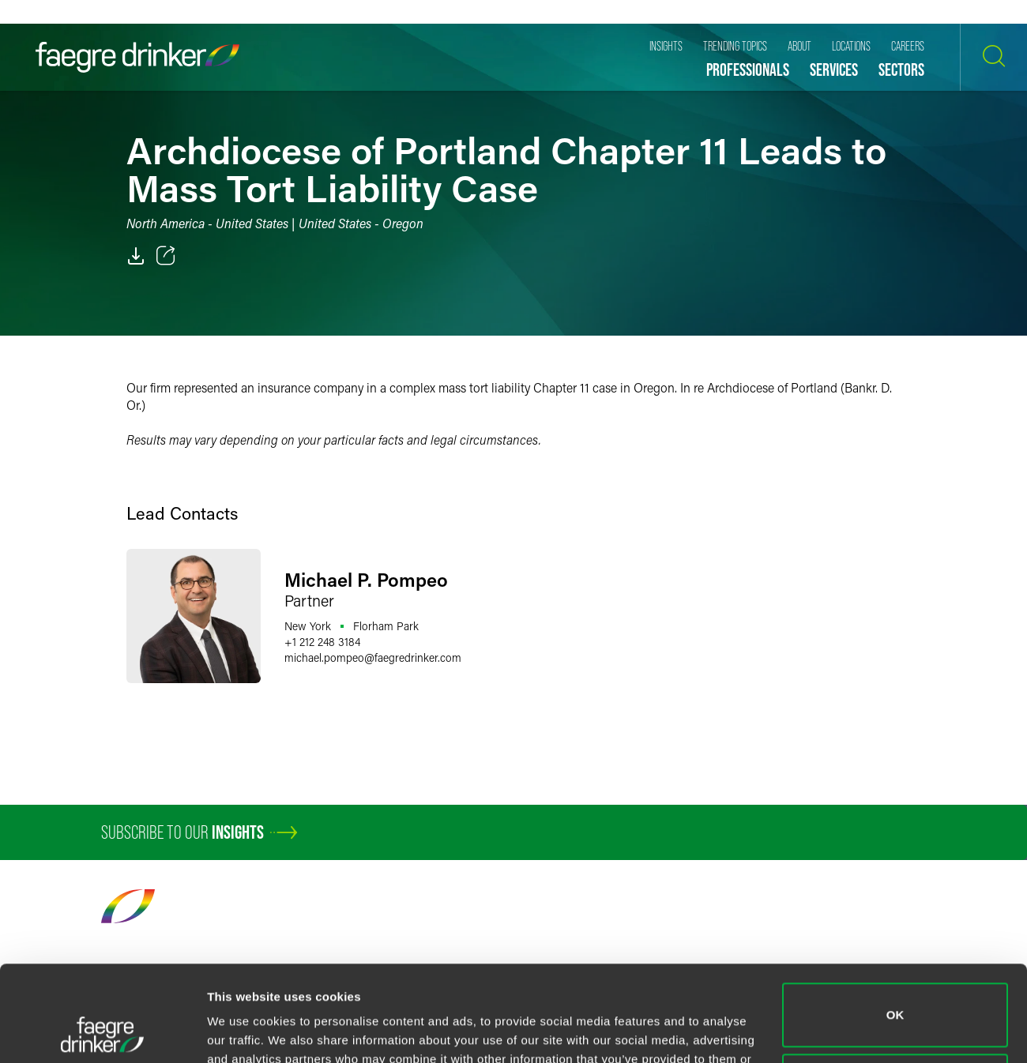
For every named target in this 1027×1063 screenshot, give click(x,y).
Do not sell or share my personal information (895, 995)
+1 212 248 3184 (322, 641)
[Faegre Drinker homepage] (137, 57)
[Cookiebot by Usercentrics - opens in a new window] (102, 1032)
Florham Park (386, 625)
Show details (243, 1032)
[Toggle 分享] (166, 256)
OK (895, 925)
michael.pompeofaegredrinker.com (372, 657)
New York (307, 625)
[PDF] (136, 256)
